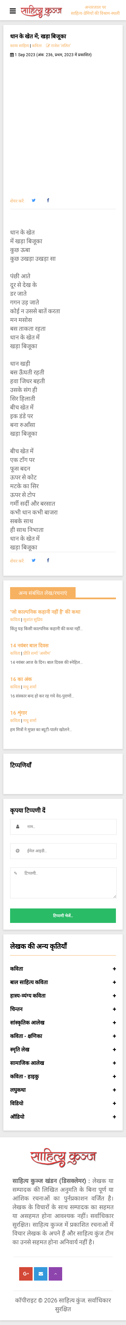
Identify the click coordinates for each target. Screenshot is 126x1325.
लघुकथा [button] (63, 1090)
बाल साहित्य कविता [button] (63, 982)
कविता (37, 45)
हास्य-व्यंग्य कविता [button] (63, 996)
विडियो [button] (63, 1103)
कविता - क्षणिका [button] (63, 1036)
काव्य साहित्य (19, 45)
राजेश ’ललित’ (58, 45)
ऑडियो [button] (63, 1117)
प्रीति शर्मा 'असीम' (37, 653)
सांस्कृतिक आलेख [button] (63, 1023)
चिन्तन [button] (63, 1009)
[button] (33, 200)
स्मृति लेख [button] (63, 1050)
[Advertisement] (63, 124)
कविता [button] (63, 969)
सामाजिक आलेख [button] (63, 1063)
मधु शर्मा (29, 686)
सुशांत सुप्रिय (33, 619)
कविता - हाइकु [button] (63, 1076)
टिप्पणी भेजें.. (63, 916)
